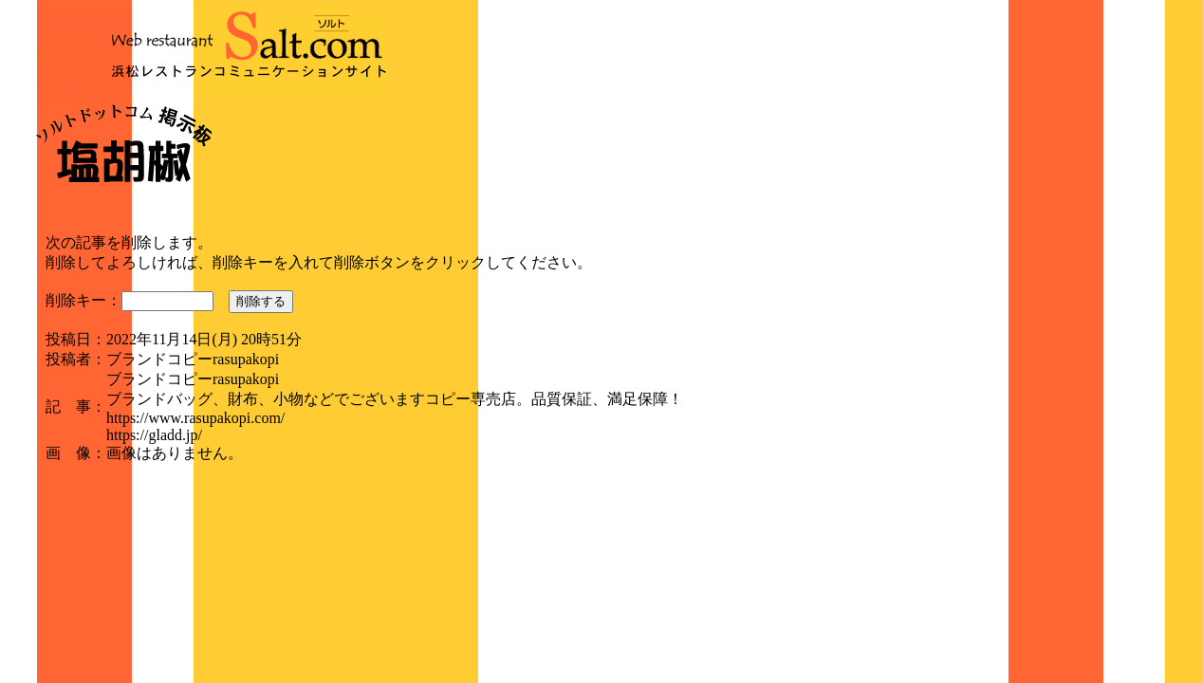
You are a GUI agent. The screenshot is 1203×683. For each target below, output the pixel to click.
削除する (261, 301)
